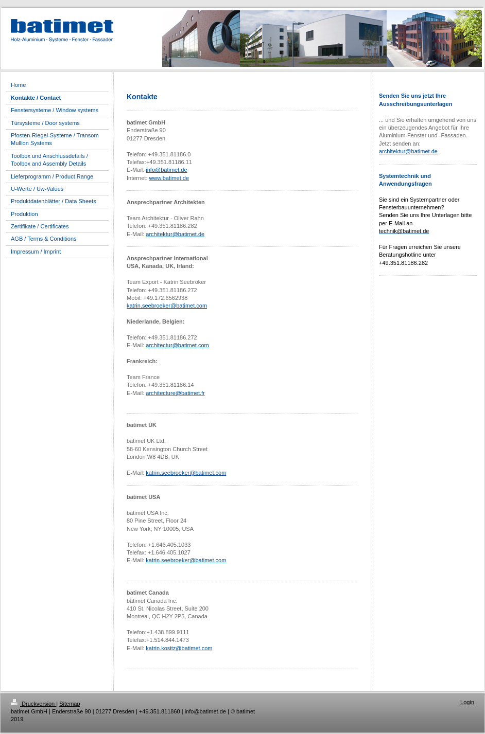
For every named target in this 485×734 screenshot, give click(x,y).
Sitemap (69, 704)
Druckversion (33, 704)
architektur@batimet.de (175, 234)
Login (467, 702)
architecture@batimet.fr (175, 393)
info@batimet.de (166, 170)
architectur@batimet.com (177, 345)
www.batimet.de (169, 178)
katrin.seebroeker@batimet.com (167, 305)
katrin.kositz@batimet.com (179, 648)
